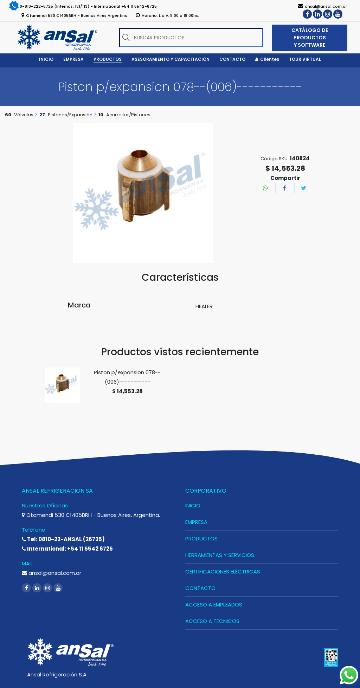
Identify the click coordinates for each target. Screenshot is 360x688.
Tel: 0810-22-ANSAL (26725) (63, 539)
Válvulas (23, 114)
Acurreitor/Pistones (128, 114)
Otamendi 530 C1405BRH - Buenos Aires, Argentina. (91, 515)
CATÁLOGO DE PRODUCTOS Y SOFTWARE (309, 37)
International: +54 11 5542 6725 (67, 548)
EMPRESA (196, 522)
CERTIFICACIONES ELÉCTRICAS (222, 571)
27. (42, 114)
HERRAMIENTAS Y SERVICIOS (219, 555)
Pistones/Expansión (70, 114)
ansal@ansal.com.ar (51, 573)
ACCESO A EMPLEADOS (213, 604)
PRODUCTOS (201, 538)
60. (9, 114)
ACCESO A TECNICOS (212, 621)
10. (101, 114)
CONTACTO (200, 588)
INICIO (192, 505)
